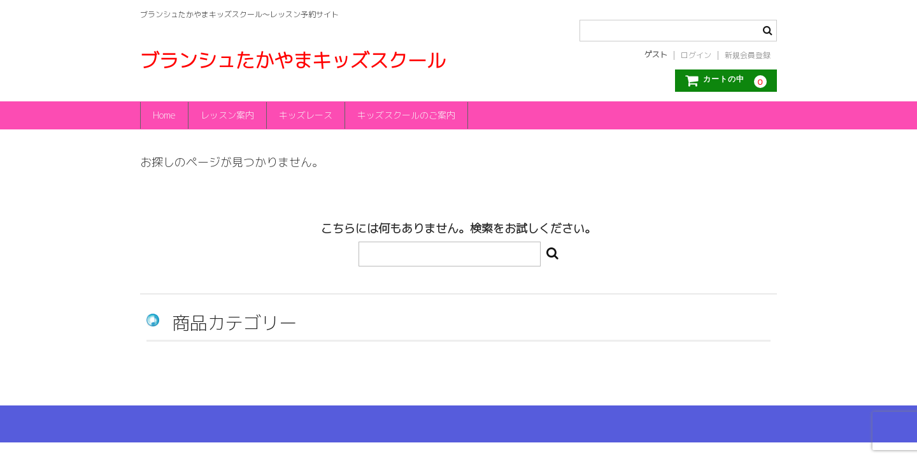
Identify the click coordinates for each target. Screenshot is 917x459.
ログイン (696, 55)
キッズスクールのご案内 (411, 115)
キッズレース (309, 115)
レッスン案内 (229, 115)
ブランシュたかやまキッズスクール (293, 60)
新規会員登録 (748, 55)
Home (164, 115)
